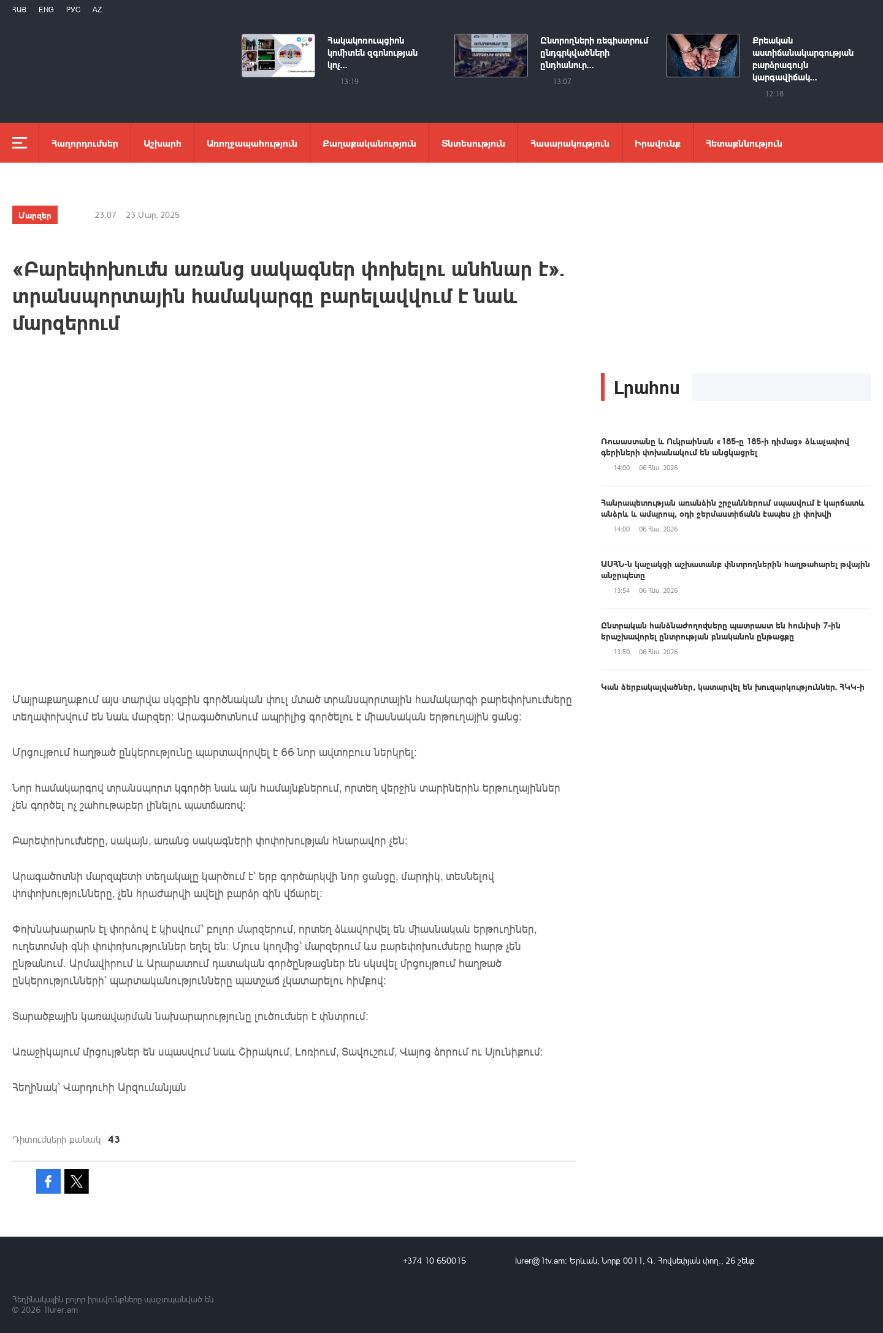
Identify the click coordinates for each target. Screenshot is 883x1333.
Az (97, 9)
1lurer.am (60, 1309)
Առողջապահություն (252, 142)
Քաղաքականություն (369, 142)
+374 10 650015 (434, 1260)
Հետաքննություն (744, 142)
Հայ (19, 9)
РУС (73, 9)
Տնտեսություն (473, 142)
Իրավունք (658, 142)
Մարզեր (35, 214)
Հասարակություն (570, 142)
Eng (46, 9)
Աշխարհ (162, 142)
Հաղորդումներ (85, 142)
